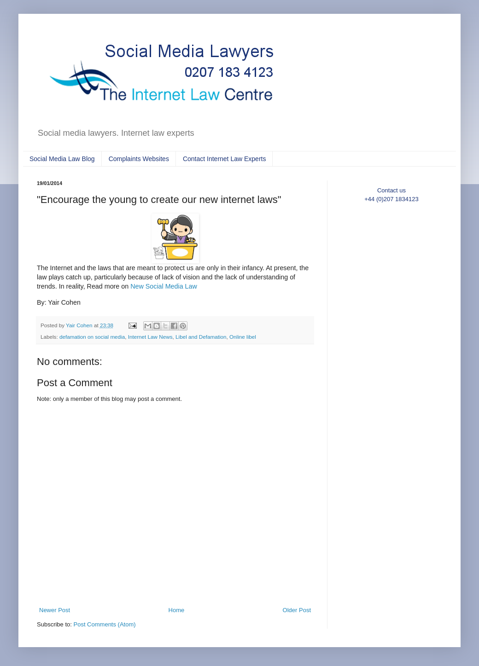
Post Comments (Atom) (105, 624)
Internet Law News (150, 337)
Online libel (242, 337)
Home (177, 610)
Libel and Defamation (200, 337)
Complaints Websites (139, 158)
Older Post (297, 610)
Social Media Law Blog (62, 158)
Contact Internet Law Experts (224, 158)
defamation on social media (92, 337)
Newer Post (54, 610)
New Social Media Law (163, 286)
